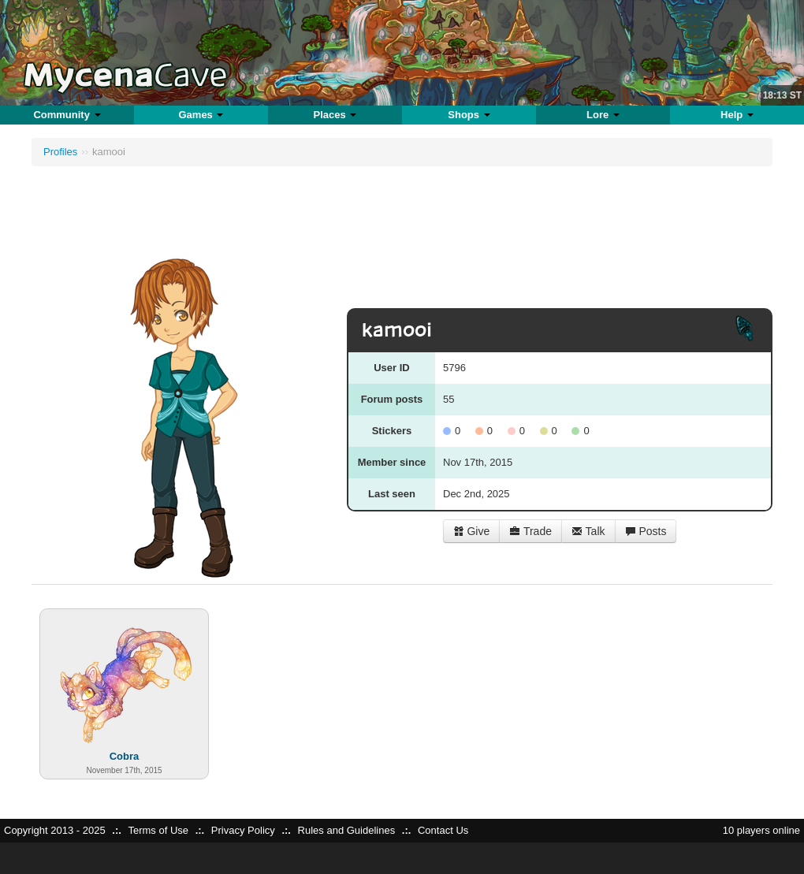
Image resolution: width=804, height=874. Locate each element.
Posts (646, 531)
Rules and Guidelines (347, 830)
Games (200, 115)
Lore (603, 115)
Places (335, 115)
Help (737, 115)
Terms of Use (158, 830)
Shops (468, 115)
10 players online (761, 830)
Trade (530, 531)
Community (66, 115)
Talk (588, 531)
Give (471, 531)
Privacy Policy (243, 830)
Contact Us (443, 830)
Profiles (60, 152)
